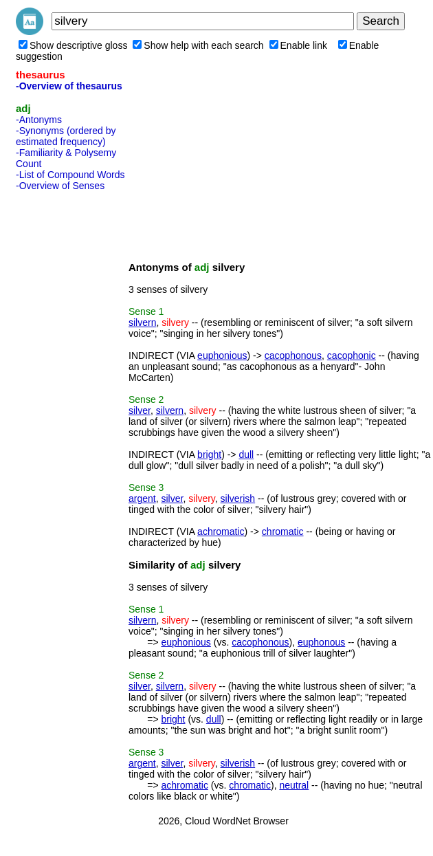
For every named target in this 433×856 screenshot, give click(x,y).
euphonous (321, 642)
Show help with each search (198, 45)
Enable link (298, 45)
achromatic (220, 531)
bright (209, 454)
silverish (238, 498)
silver (140, 410)
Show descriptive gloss (73, 45)
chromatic (283, 531)
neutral (294, 785)
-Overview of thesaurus (69, 85)
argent (142, 498)
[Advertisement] (71, 402)
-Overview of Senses (60, 185)
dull (246, 454)
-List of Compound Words (70, 174)
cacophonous (293, 355)
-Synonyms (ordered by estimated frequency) (66, 136)
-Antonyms (39, 119)
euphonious (222, 355)
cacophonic (351, 355)
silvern (142, 322)
